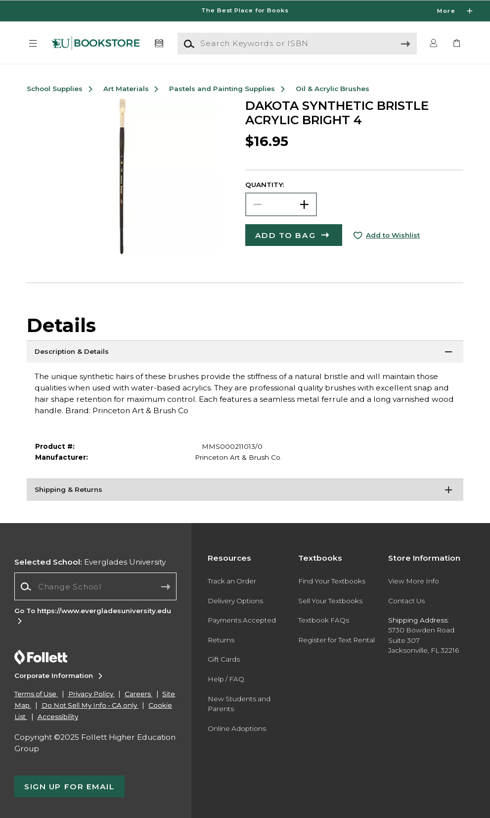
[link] (457, 43)
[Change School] (95, 586)
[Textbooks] (158, 43)
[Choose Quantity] (281, 204)
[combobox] (95, 587)
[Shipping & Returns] (245, 491)
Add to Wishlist (393, 235)
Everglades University (90, 562)
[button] (33, 43)
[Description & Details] (245, 353)
